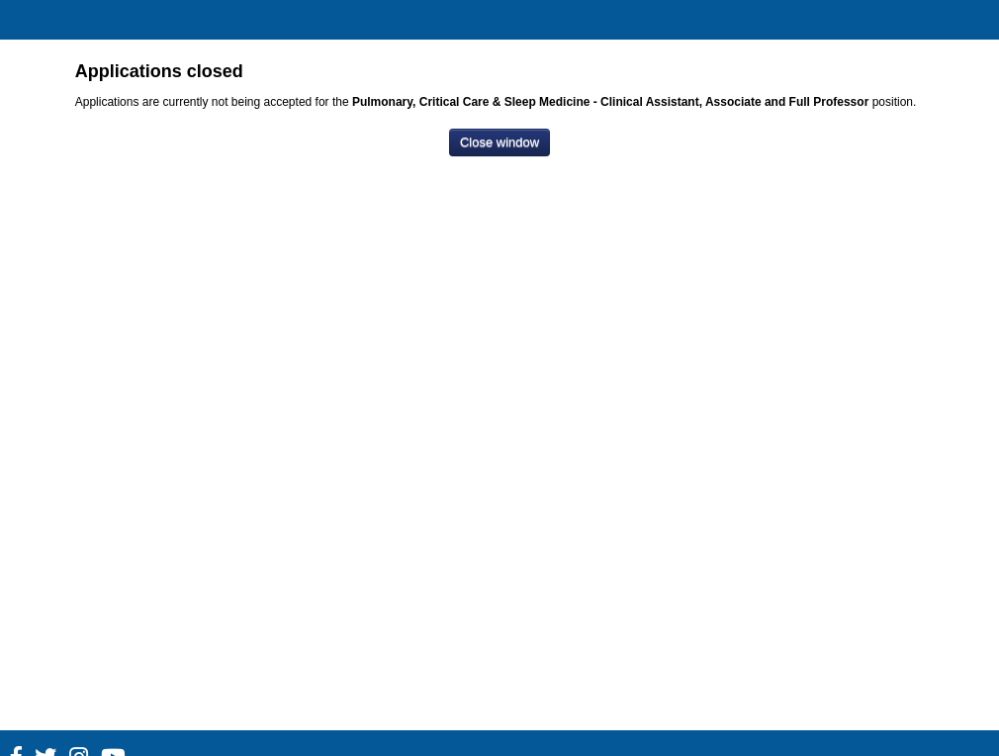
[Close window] (499, 143)
